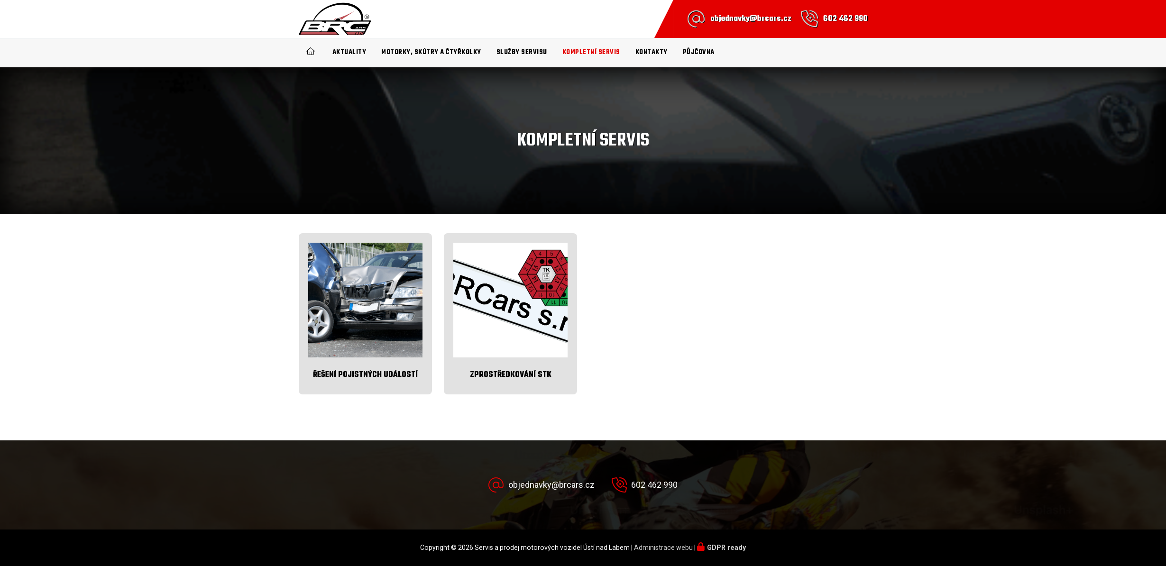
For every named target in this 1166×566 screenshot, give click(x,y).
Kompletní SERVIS (591, 52)
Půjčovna (699, 52)
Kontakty (651, 52)
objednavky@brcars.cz (750, 19)
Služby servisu (521, 52)
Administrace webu (663, 547)
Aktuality (349, 52)
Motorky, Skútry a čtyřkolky (431, 52)
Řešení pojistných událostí (365, 375)
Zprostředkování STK (510, 375)
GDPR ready (726, 547)
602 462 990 (845, 19)
